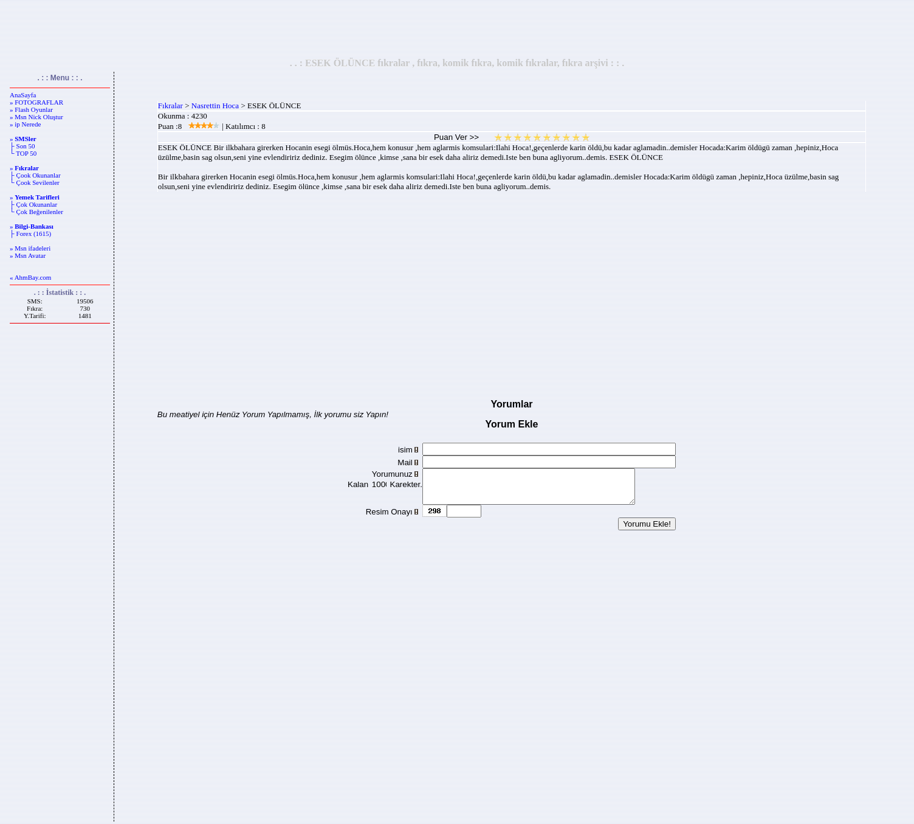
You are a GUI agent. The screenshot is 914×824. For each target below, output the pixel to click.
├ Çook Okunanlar (35, 175)
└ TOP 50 (23, 153)
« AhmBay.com (30, 277)
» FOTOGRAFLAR (36, 102)
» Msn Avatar (28, 255)
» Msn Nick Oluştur (36, 116)
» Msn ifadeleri (30, 248)
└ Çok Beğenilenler (36, 211)
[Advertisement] (457, 28)
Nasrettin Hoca (215, 105)
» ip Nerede (25, 124)
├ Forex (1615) (30, 233)
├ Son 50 (22, 146)
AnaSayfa (23, 95)
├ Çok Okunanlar (33, 204)
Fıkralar (170, 105)
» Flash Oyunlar (31, 109)
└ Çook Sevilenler (35, 182)
